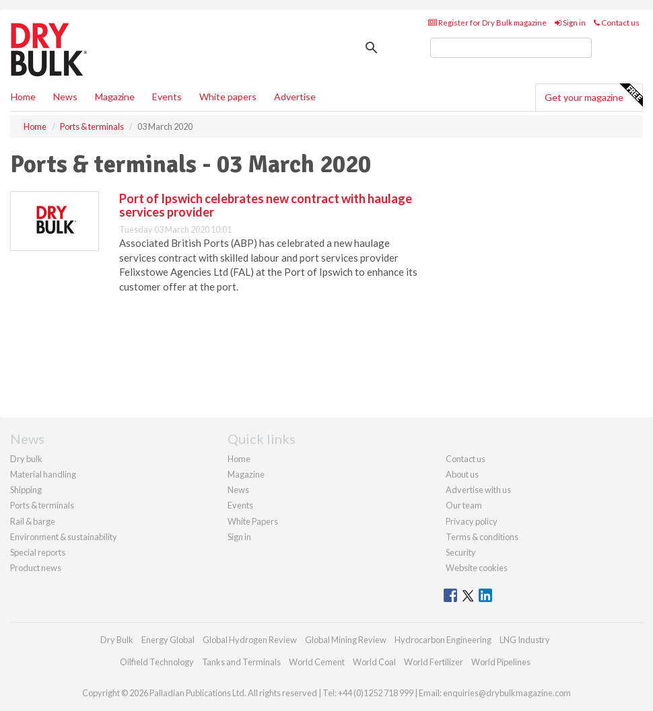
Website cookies (477, 567)
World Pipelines (500, 662)
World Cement (317, 662)
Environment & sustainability (63, 536)
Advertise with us (478, 489)
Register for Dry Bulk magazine (487, 22)
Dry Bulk (116, 639)
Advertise (295, 96)
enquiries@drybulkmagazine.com (507, 692)
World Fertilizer (433, 662)
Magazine (115, 96)
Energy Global (168, 639)
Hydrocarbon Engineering (442, 639)
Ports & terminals (42, 505)
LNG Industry (525, 639)
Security (461, 552)
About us (462, 474)
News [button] (65, 96)
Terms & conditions (482, 536)
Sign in (570, 22)
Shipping (26, 489)
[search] (511, 48)
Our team (464, 505)
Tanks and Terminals (241, 662)
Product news (35, 567)
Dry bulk (26, 458)
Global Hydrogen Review (250, 639)
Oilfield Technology (157, 662)
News (238, 489)
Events (167, 96)
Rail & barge (32, 521)
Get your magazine (593, 95)
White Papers (253, 521)
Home (23, 96)
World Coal (374, 662)
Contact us (617, 22)
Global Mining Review (345, 639)
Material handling (43, 474)
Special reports (37, 552)
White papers (227, 96)
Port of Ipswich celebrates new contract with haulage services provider (265, 205)
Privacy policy (471, 521)
